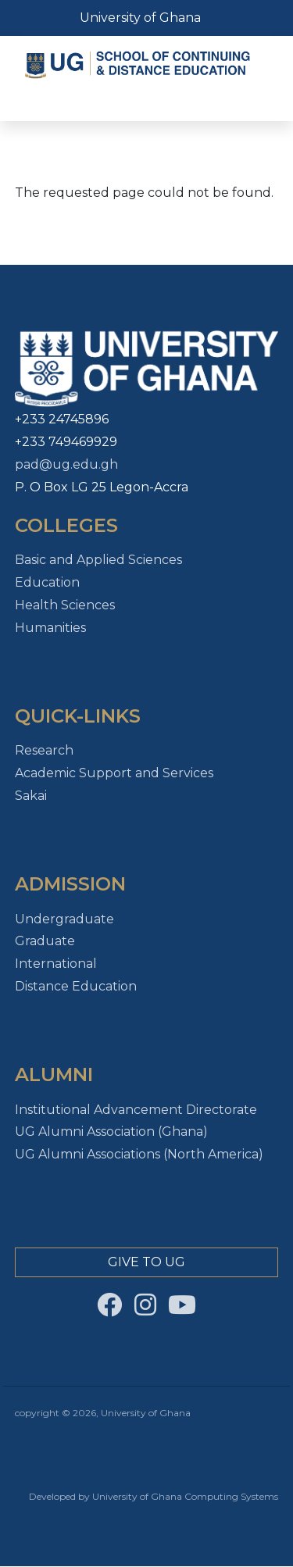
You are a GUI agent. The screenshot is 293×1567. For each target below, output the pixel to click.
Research (44, 750)
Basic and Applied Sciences (98, 559)
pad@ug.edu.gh (66, 464)
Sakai (31, 795)
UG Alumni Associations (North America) (139, 1154)
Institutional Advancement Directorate (136, 1109)
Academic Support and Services (114, 773)
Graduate (45, 940)
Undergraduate (64, 919)
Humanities (50, 627)
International (56, 963)
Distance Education (76, 986)
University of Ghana (140, 17)
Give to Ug (146, 1262)
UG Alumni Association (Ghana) (111, 1131)
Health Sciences (65, 605)
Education (47, 582)
